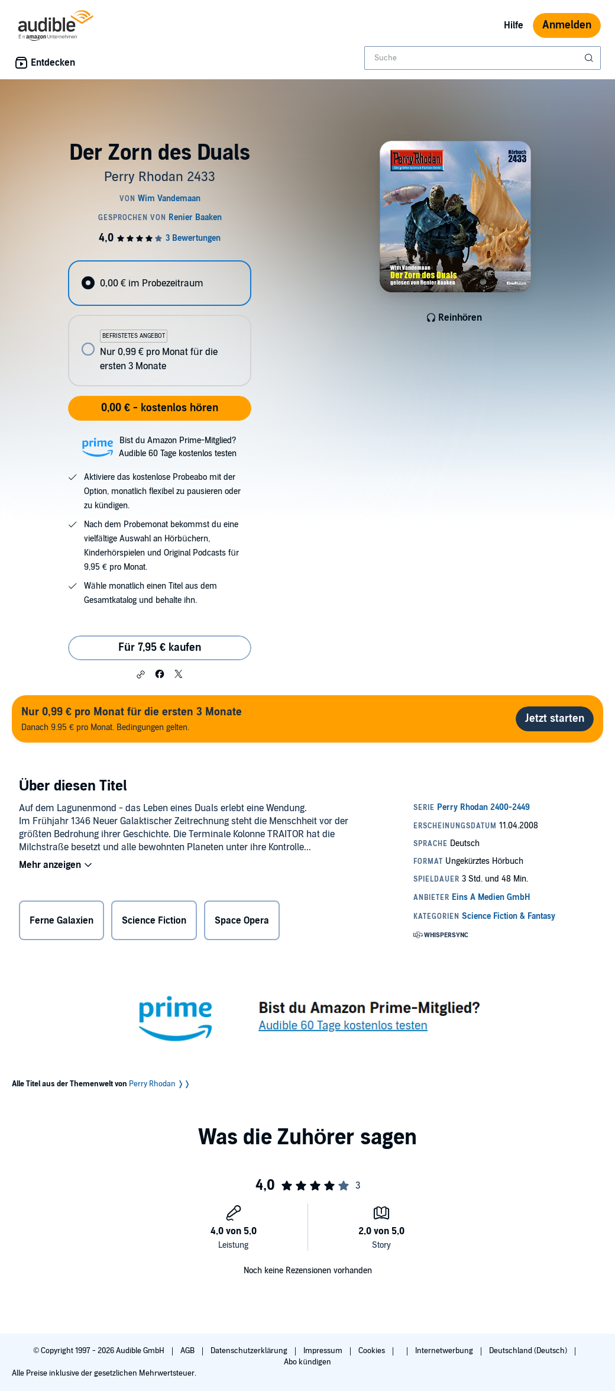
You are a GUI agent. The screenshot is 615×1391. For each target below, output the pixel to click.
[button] (140, 674)
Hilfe (513, 25)
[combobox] (482, 58)
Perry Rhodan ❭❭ (159, 1084)
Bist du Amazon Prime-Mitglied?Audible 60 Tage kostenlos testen (178, 447)
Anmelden (566, 25)
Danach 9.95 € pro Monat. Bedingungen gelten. (131, 718)
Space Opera (242, 921)
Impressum (323, 1351)
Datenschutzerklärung (250, 1351)
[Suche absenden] (590, 58)
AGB (188, 1351)
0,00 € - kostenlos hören (159, 408)
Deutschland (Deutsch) (529, 1351)
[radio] (159, 283)
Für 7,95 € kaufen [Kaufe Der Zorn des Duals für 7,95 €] (159, 647)
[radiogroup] (159, 323)
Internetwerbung (445, 1351)
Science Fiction (154, 921)
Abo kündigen (307, 1362)
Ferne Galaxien (61, 921)
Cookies (372, 1351)
